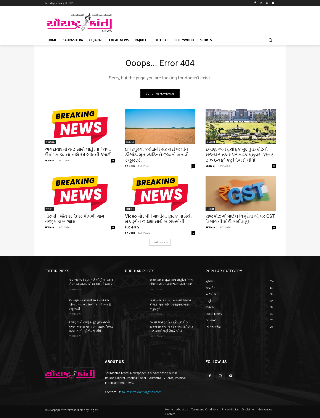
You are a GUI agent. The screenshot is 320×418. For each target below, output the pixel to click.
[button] (270, 40)
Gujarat (211, 141)
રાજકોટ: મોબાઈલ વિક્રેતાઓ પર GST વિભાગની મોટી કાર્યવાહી (240, 219)
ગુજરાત (49, 208)
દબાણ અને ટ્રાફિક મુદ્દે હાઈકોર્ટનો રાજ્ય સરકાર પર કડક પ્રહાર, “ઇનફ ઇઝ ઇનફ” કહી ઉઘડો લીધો (240, 155)
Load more (160, 242)
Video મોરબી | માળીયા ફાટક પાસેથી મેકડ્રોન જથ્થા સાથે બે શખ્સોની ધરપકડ (158, 222)
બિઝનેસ (130, 141)
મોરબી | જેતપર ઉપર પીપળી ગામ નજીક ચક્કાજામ (74, 219)
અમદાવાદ (50, 141)
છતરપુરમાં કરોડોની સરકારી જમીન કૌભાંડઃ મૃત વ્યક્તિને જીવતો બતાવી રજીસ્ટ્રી (157, 155)
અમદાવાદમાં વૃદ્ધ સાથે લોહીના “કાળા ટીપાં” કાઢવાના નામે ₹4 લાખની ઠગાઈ (78, 152)
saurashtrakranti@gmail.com (142, 392)
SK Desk (49, 160)
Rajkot (129, 208)
